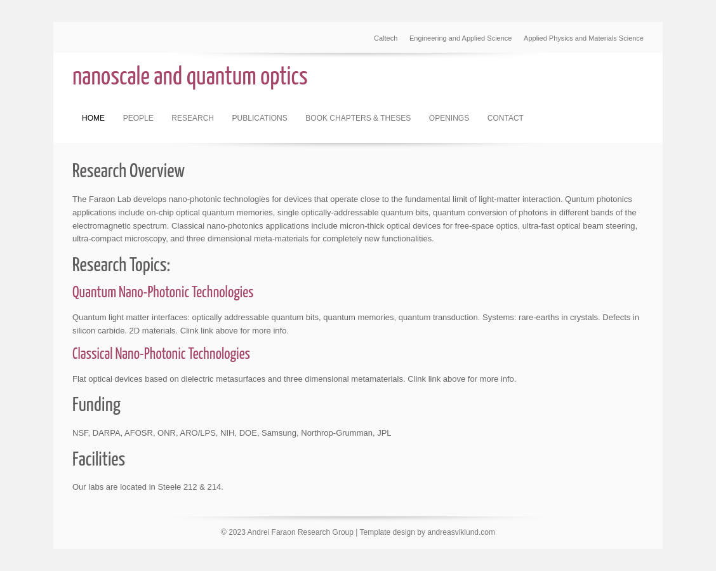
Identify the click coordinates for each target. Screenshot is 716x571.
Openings (449, 118)
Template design (387, 532)
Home (93, 118)
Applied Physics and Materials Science (584, 38)
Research (192, 118)
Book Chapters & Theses (358, 118)
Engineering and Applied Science (460, 38)
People (138, 118)
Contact (505, 118)
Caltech (385, 38)
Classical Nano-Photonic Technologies (161, 354)
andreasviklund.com (461, 532)
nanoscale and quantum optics (190, 78)
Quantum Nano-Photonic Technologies (163, 293)
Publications (260, 118)
